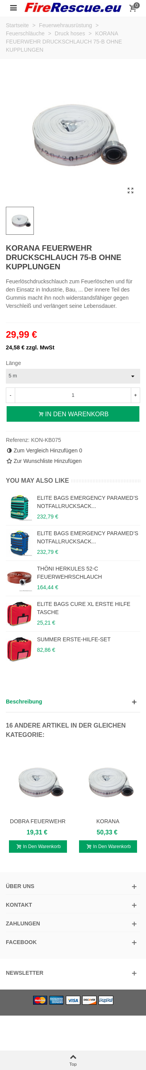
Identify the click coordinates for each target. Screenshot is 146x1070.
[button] (73, 701)
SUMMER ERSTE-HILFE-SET (74, 639)
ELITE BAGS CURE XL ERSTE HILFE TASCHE (83, 608)
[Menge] (73, 395)
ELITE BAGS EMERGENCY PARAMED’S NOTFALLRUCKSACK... (87, 502)
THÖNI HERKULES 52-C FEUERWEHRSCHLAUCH (69, 573)
